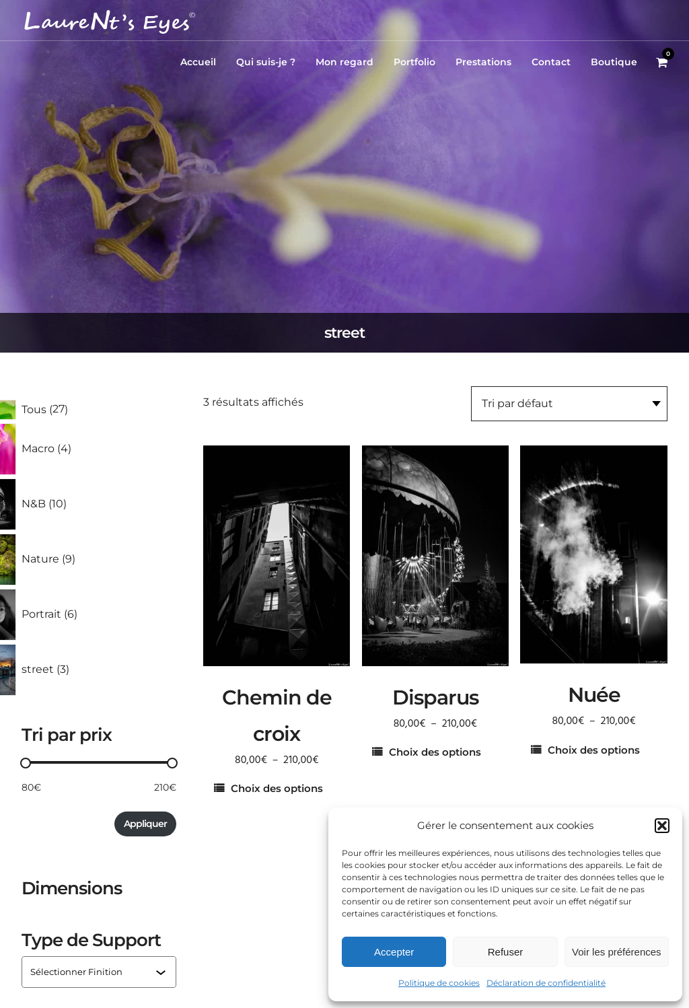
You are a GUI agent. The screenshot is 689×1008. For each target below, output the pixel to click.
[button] (662, 825)
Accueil (198, 62)
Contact (551, 62)
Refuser (505, 952)
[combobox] (92, 972)
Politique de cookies (439, 983)
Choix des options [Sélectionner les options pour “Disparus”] (435, 752)
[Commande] (569, 403)
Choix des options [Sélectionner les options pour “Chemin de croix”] (277, 788)
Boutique (614, 62)
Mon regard (344, 62)
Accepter (394, 952)
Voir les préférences (616, 952)
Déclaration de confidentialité (546, 983)
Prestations (483, 62)
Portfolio (414, 62)
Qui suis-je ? (265, 62)
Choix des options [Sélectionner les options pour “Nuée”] (594, 750)
